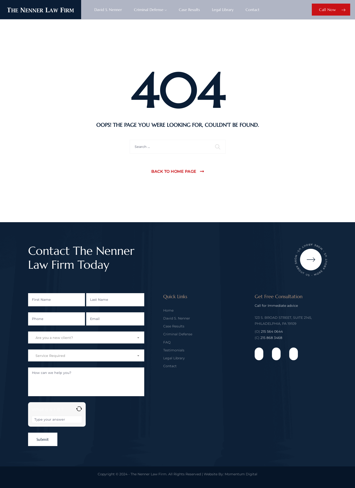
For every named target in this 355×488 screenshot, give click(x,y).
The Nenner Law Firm (149, 474)
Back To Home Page (173, 171)
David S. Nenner (108, 9)
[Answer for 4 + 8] (57, 419)
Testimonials (173, 350)
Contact (252, 9)
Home (168, 310)
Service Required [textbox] (50, 356)
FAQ (167, 342)
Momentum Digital (241, 474)
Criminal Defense (148, 9)
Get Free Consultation (278, 297)
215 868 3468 (271, 338)
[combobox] (86, 337)
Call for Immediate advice (276, 305)
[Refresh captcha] (79, 409)
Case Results (189, 9)
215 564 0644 (272, 331)
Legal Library (223, 9)
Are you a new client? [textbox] (54, 338)
